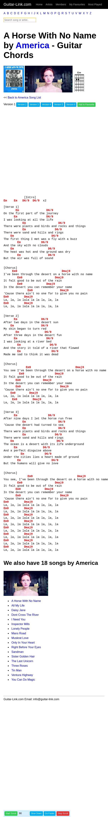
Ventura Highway (22, 754)
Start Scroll (11, 813)
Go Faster (49, 813)
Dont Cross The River (25, 694)
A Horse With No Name (26, 680)
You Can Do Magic (23, 759)
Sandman (17, 731)
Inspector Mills (20, 703)
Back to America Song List (24, 97)
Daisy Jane (18, 689)
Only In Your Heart (23, 722)
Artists (49, 4)
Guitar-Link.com (17, 4)
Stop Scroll (63, 813)
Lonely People (20, 708)
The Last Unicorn (22, 740)
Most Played (95, 4)
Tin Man (16, 750)
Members (61, 4)
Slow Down (36, 813)
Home (39, 4)
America (32, 45)
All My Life (18, 685)
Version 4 (46, 104)
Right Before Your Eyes (26, 726)
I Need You (18, 699)
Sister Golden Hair (23, 736)
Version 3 (34, 104)
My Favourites (77, 4)
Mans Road (18, 713)
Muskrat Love (20, 717)
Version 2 (21, 104)
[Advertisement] (42, 151)
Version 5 (58, 104)
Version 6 (70, 104)
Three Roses (19, 745)
